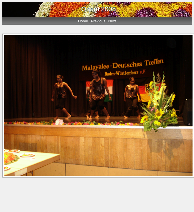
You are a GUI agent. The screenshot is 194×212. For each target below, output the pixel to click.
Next (112, 21)
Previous (98, 21)
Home (83, 21)
